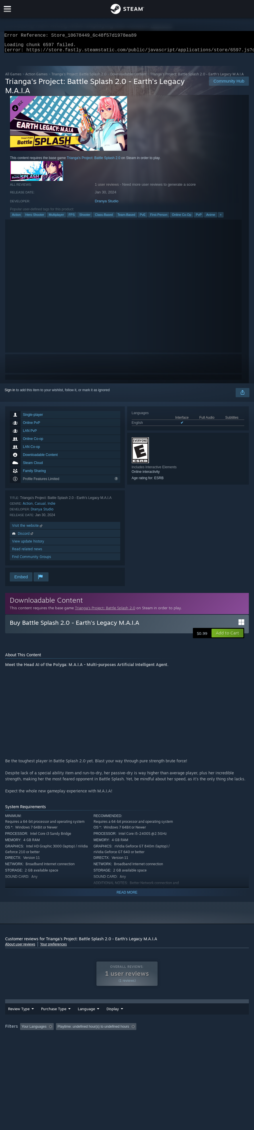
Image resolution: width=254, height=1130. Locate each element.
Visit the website (27, 529)
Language (86, 1016)
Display (144, 1016)
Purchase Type (53, 1016)
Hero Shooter (34, 218)
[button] (227, 636)
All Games (13, 77)
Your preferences (53, 947)
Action (16, 218)
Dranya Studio (106, 204)
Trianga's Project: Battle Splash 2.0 (78, 77)
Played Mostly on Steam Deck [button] (177, 1034)
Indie (51, 507)
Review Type (19, 1016)
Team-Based (126, 218)
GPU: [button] (30, 1042)
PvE (143, 218)
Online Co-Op (181, 218)
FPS (72, 218)
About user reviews (20, 947)
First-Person (158, 218)
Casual (40, 507)
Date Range (116, 1016)
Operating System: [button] (226, 1034)
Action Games (36, 77)
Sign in (10, 393)
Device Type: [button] (55, 1042)
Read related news (27, 552)
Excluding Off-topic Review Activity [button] (91, 1034)
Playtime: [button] (136, 1034)
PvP (198, 218)
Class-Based (104, 218)
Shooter (84, 218)
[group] (127, 1038)
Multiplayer (56, 218)
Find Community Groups (31, 560)
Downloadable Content (128, 77)
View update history (28, 545)
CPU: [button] (11, 1042)
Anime (210, 218)
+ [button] (221, 218)
